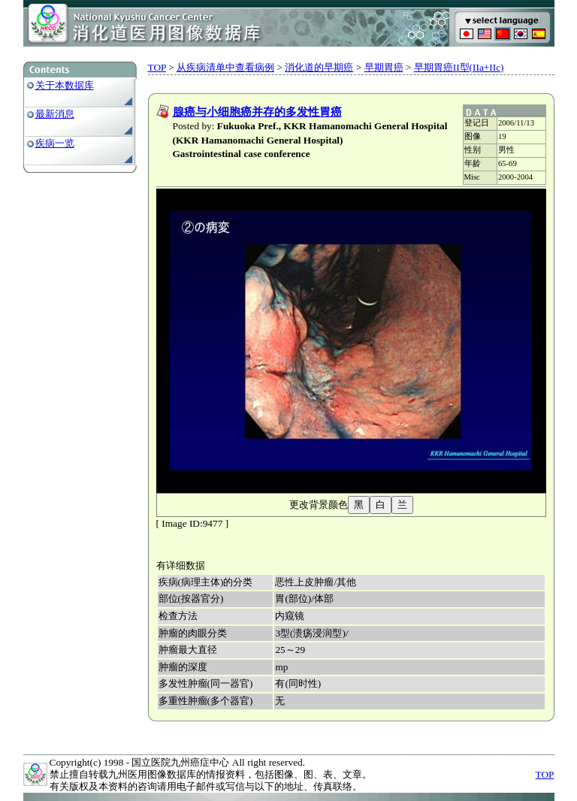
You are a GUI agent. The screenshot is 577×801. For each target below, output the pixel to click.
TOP (157, 67)
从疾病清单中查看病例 (225, 67)
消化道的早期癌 (319, 67)
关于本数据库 (64, 85)
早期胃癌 (383, 67)
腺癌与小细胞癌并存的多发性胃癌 (257, 112)
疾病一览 (54, 143)
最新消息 (54, 113)
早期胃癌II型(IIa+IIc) (459, 67)
